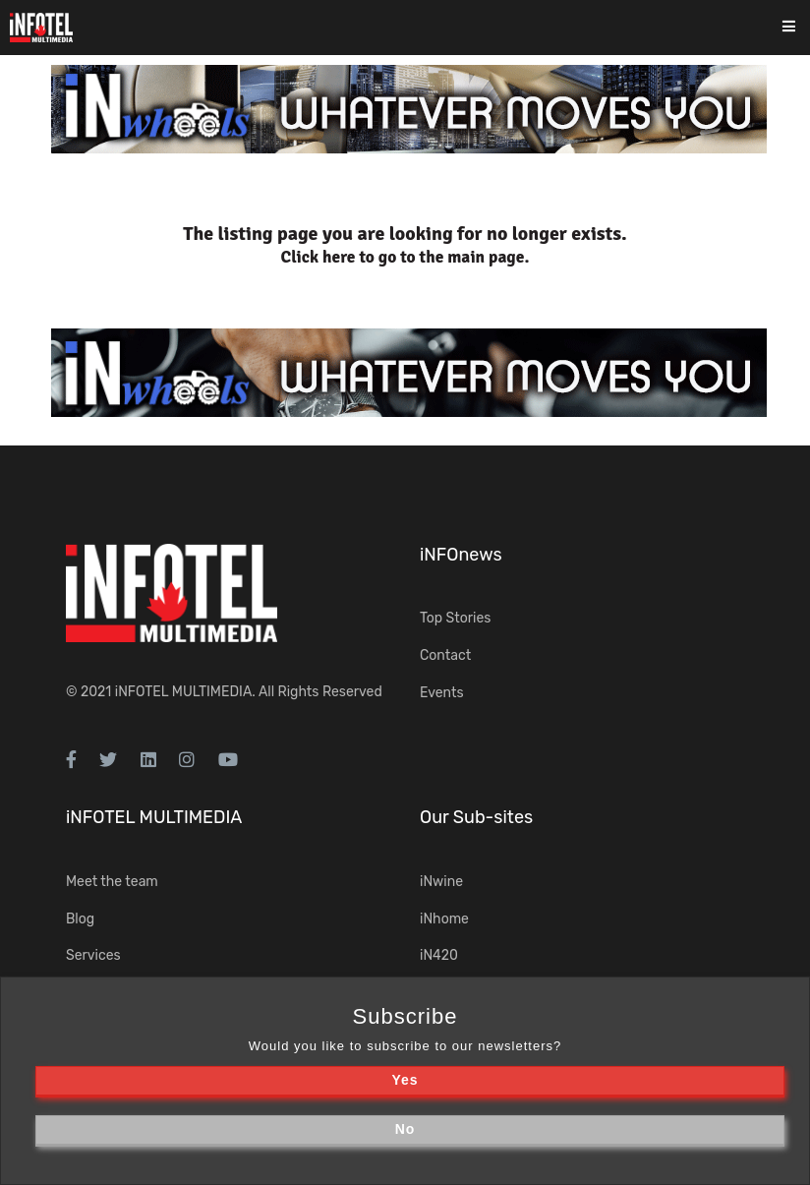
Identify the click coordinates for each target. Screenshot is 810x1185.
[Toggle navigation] (801, 28)
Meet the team (112, 881)
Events (442, 692)
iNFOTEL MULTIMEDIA (184, 691)
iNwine (441, 881)
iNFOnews (461, 554)
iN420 (439, 955)
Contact (445, 655)
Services (93, 955)
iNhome (444, 919)
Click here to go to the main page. (405, 257)
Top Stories (455, 618)
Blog (80, 919)
